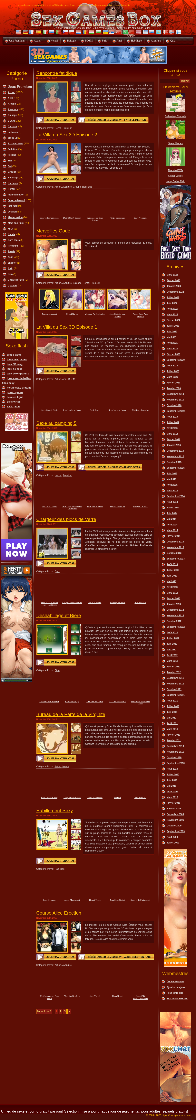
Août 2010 (172, 768)
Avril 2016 (172, 428)
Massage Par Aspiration (95, 314)
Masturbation (15, 217)
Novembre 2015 (175, 456)
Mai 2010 (171, 786)
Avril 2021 (172, 343)
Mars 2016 (172, 433)
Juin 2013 (172, 575)
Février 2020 (173, 382)
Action (37, 40)
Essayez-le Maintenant (49, 218)
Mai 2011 (171, 717)
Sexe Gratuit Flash (49, 410)
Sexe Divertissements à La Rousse (72, 507)
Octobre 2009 (174, 825)
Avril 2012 (172, 655)
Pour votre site (175, 993)
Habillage (136, 40)
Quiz (172, 40)
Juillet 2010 (173, 774)
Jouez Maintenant (95, 797)
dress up (13, 137)
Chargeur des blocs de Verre (66, 519)
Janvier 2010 (174, 808)
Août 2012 (172, 632)
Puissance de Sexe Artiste (95, 219)
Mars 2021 (172, 348)
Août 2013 (172, 564)
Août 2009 (172, 837)
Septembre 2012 (176, 627)
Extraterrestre (15, 143)
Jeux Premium (17, 40)
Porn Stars (14, 240)
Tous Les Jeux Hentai (72, 410)
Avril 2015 (172, 485)
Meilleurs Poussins (140, 410)
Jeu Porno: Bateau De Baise (140, 702)
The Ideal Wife (175, 170)
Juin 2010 (172, 780)
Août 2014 (172, 502)
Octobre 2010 (174, 757)
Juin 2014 (172, 513)
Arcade (12, 103)
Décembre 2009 (175, 814)
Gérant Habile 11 (117, 506)
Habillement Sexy (54, 810)
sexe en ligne (15, 397)
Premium (13, 245)
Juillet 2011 (173, 706)
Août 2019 (172, 416)
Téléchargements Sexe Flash (49, 997)
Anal (119, 40)
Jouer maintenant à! (60, 120)
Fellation (12, 149)
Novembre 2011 (175, 683)
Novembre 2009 (175, 820)
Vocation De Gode (72, 996)
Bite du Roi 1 (140, 602)
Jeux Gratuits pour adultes (117, 315)
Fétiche (12, 155)
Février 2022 (173, 320)
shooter (12, 262)
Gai (10, 166)
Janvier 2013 (174, 604)
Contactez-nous (175, 981)
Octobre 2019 (174, 405)
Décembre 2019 (175, 394)
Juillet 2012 (173, 638)
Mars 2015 (172, 490)
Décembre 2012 (175, 609)
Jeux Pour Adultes (95, 506)
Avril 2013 (172, 587)
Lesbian (12, 211)
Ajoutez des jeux (176, 987)
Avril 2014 (172, 524)
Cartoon (12, 126)
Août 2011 (172, 700)
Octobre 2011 (174, 689)
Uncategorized (16, 279)
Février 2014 (173, 536)
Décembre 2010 (175, 746)
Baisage (71, 40)
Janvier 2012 (174, 672)
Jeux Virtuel (95, 996)
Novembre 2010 (175, 751)
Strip (104, 40)
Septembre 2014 (176, 496)
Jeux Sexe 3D (140, 797)
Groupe (12, 172)
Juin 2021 (172, 331)
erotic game (14, 354)
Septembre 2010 (176, 763)
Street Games (175, 143)
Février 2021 (173, 354)
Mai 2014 (171, 519)
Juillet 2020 (173, 371)
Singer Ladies (175, 175)
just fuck (12, 206)
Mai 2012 (171, 649)
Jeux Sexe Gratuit (49, 506)
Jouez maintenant (49, 314)
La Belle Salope (72, 701)
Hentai (54, 40)
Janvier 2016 (174, 445)
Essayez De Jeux (140, 506)
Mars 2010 (172, 797)
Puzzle (11, 251)
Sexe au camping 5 (56, 423)
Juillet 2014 (173, 507)
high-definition (16, 194)
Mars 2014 (172, 530)
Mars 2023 (172, 274)
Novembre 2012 (175, 615)
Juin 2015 (172, 473)
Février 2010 (173, 803)
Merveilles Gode (53, 230)
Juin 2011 (172, 712)
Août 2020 (172, 365)
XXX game (13, 406)
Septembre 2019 (176, 411)
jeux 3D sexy (15, 364)
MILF (10, 228)
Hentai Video (95, 900)
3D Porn (117, 797)
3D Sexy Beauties (117, 602)
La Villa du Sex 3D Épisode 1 (66, 327)
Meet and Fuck (16, 223)
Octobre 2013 (174, 553)
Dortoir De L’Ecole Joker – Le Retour (49, 603)
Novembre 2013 (175, 547)
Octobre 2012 (174, 621)
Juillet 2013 (173, 570)
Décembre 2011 (175, 678)
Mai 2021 (171, 337)
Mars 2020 (172, 377)
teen (10, 274)
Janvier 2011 (174, 740)
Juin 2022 (172, 303)
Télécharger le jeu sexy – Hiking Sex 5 (114, 467)
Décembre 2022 (175, 291)
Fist (10, 160)
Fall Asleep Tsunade (175, 116)
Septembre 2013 (176, 558)
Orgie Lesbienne (118, 218)
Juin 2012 (172, 644)
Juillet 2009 (173, 842)
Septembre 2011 (176, 695)
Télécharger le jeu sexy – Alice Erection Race (119, 957)
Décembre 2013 (175, 541)
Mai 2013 (171, 581)
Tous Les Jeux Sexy (49, 797)
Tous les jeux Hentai (117, 410)
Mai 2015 (171, 479)
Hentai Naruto (72, 314)
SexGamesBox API (177, 998)
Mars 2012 (172, 661)
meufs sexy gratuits (19, 387)
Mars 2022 (172, 314)
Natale (11, 234)
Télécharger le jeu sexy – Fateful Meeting (117, 120)
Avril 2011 (172, 723)
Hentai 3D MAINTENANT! (140, 997)
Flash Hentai (117, 996)
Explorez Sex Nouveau (49, 701)
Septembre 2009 (176, 831)
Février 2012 (173, 666)
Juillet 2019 (173, 422)
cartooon (13, 132)
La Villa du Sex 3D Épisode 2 (66, 134)
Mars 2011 (172, 729)
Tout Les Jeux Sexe (94, 701)
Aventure (156, 40)
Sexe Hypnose (49, 900)
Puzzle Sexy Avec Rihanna (140, 315)
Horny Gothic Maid (175, 181)
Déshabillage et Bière (58, 615)
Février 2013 (173, 598)
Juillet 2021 (173, 326)
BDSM (89, 40)
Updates (12, 285)
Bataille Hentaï (94, 602)
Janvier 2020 (174, 388)
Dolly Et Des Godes (72, 797)
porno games (15, 392)
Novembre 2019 (175, 399)
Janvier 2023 (174, 286)
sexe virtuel (14, 401)
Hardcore (13, 183)
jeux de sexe (14, 368)
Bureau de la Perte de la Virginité (70, 714)
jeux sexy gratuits (18, 373)
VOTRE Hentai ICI (117, 701)
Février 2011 (173, 734)
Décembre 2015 (175, 450)
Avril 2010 (172, 791)
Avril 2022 (172, 308)
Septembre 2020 (176, 360)
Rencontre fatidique (56, 73)
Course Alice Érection (58, 913)
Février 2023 (173, 280)
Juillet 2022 (173, 297)
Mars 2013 (172, 592)
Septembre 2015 (176, 467)
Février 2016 (173, 439)
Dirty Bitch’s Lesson (72, 218)
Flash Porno (95, 410)
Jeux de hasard (16, 200)
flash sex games (17, 359)
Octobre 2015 (174, 462)
